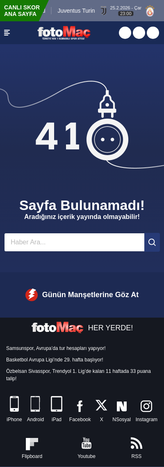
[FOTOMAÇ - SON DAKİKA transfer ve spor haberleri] (64, 32)
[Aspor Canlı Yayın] (125, 33)
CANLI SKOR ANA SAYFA (22, 10)
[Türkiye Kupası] (153, 33)
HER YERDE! (82, 327)
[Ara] (152, 242)
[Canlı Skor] (139, 33)
